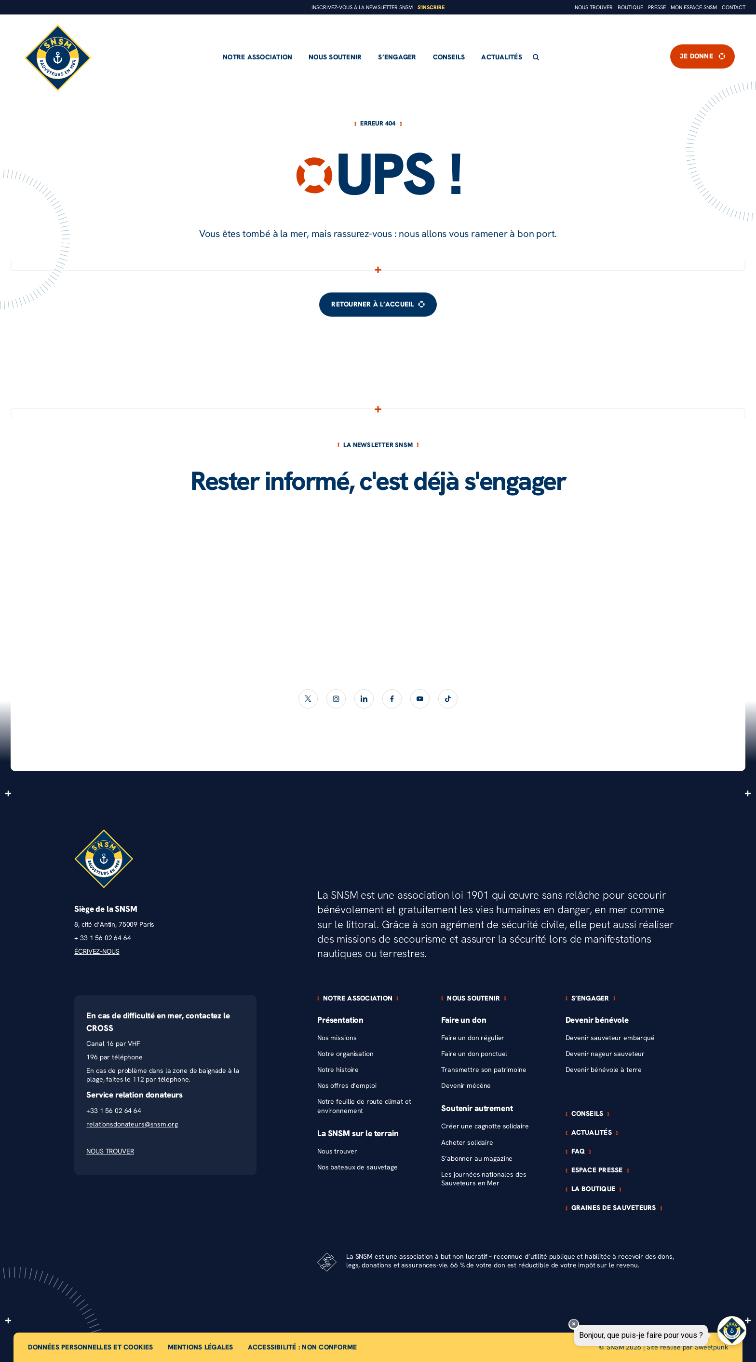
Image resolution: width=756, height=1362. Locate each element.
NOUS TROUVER (110, 1151)
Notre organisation (345, 1054)
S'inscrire (431, 7)
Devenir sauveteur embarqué (610, 1038)
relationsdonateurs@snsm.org (131, 1124)
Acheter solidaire (467, 1143)
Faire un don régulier (472, 1038)
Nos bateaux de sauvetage (357, 1167)
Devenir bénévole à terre (604, 1070)
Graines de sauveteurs (613, 1208)
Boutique (630, 7)
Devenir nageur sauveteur (605, 1054)
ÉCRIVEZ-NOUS (96, 951)
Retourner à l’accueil (377, 304)
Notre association (257, 57)
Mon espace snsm (694, 7)
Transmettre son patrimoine (483, 1070)
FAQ (578, 1151)
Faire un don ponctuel (474, 1054)
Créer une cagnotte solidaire (484, 1126)
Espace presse (597, 1170)
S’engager (397, 57)
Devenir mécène (466, 1086)
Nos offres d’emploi (346, 1086)
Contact (733, 7)
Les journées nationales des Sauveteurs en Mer (483, 1178)
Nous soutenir (335, 57)
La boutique (593, 1189)
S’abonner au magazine (477, 1158)
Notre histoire (338, 1070)
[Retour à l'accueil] (58, 58)
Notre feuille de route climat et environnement (364, 1106)
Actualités (501, 57)
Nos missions (336, 1038)
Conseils (449, 57)
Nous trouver (594, 7)
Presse (657, 7)
